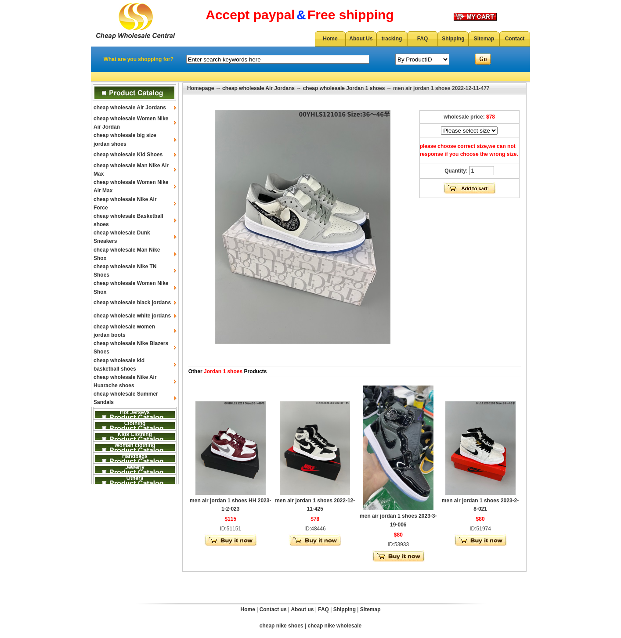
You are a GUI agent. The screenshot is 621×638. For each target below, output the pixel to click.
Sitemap (484, 39)
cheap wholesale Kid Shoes (128, 154)
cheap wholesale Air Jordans (130, 108)
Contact (515, 39)
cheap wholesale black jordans (132, 302)
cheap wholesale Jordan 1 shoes (344, 88)
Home (330, 39)
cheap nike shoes (281, 626)
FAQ (422, 39)
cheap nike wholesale (335, 626)
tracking (392, 39)
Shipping (453, 39)
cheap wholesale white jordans (132, 316)
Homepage (200, 88)
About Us (360, 39)
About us (302, 609)
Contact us (273, 609)
